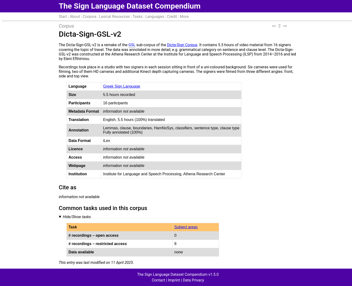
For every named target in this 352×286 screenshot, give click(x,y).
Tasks (138, 16)
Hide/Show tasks (77, 217)
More (184, 16)
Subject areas (186, 227)
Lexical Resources (114, 16)
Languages (154, 16)
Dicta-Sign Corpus (182, 45)
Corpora (89, 16)
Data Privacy (193, 280)
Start (63, 16)
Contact (158, 280)
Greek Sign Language (121, 86)
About (75, 16)
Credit (172, 16)
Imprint (174, 280)
